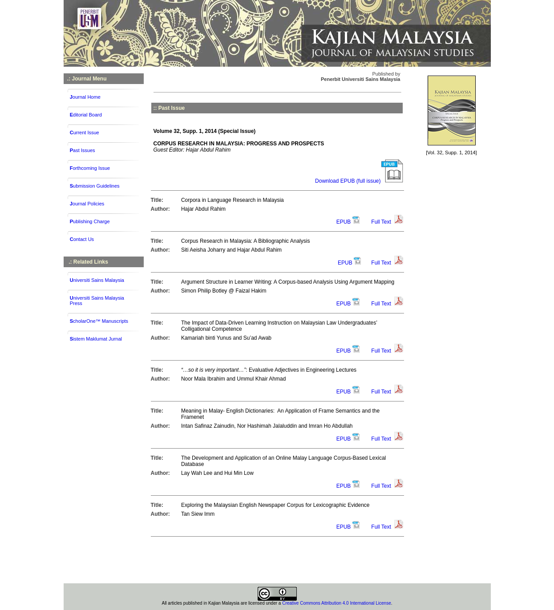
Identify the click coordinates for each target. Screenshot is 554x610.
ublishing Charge (90, 221)
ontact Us (82, 239)
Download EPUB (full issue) (359, 181)
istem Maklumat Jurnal (97, 338)
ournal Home (85, 97)
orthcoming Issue (90, 168)
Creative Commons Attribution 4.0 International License (336, 603)
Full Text (381, 222)
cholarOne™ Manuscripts (100, 321)
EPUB (343, 222)
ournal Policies (87, 203)
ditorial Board (86, 114)
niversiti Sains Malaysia (98, 280)
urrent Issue (84, 132)
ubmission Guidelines (95, 186)
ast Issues (82, 150)
